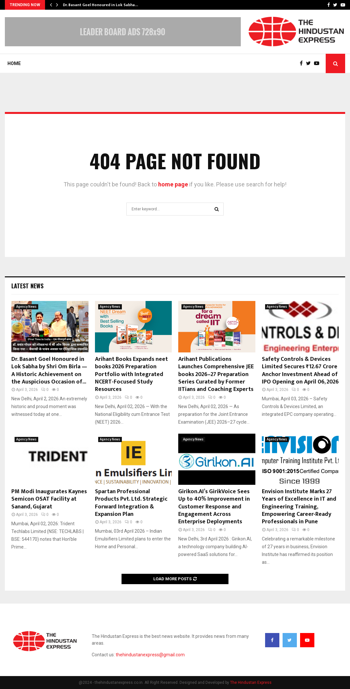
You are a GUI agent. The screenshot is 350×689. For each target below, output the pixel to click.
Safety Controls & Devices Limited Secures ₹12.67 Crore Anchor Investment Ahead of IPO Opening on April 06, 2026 (300, 370)
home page (173, 184)
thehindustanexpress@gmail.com (150, 654)
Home (14, 63)
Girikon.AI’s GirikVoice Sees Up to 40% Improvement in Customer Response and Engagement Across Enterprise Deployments (214, 507)
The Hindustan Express (251, 682)
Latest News (27, 286)
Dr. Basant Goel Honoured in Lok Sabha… (100, 5)
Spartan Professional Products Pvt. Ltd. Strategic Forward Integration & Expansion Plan (131, 503)
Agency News (26, 306)
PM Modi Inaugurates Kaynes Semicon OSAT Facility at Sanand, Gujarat (49, 499)
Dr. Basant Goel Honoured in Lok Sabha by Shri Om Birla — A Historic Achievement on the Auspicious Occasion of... (49, 370)
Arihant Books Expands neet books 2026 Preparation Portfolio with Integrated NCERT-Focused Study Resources (131, 374)
